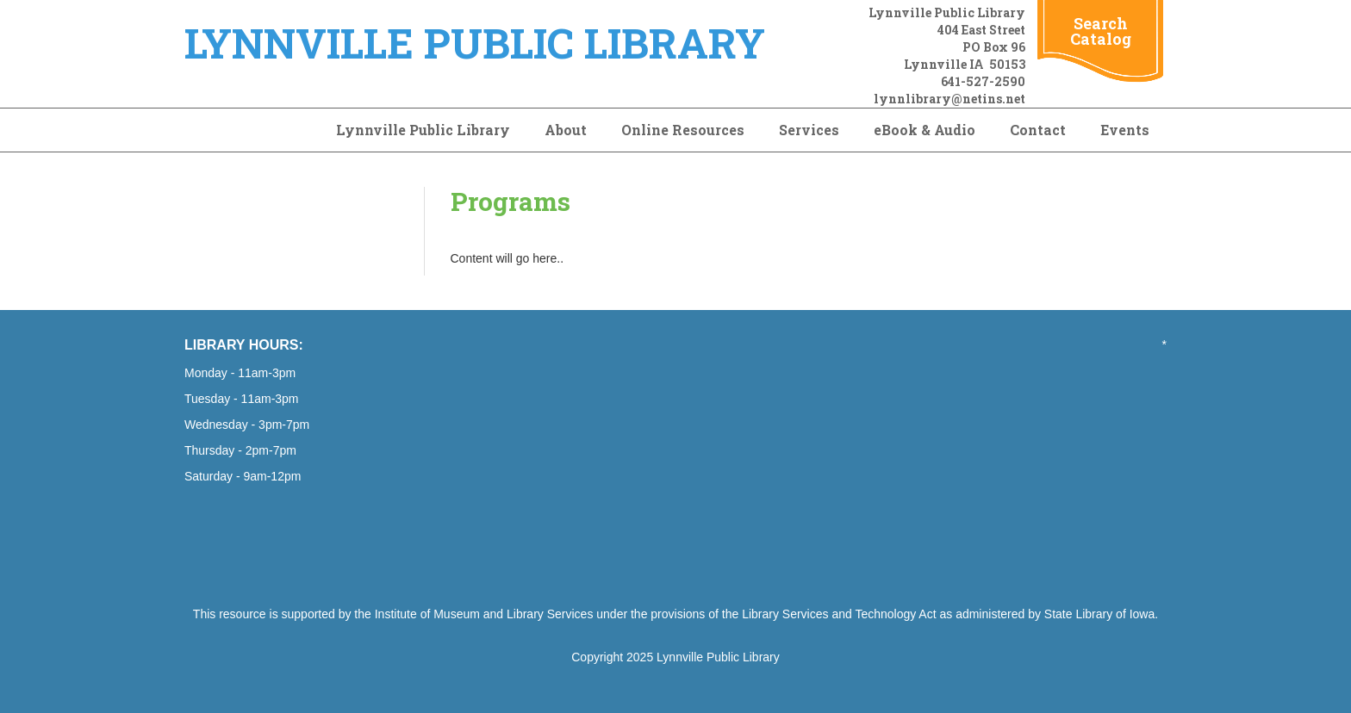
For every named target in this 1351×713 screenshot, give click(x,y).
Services (809, 130)
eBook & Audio (924, 130)
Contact (1038, 130)
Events (1124, 130)
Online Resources (682, 130)
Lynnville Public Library (423, 130)
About (566, 130)
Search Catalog (1100, 31)
